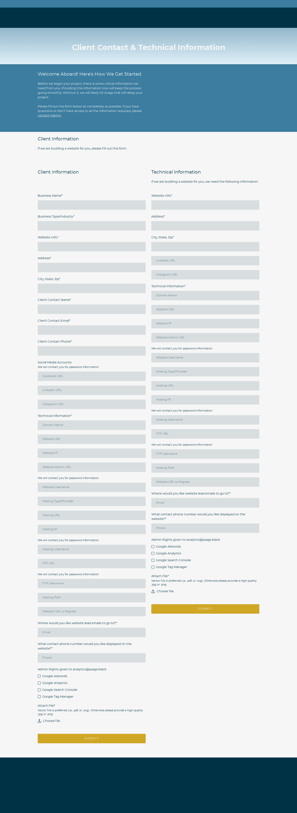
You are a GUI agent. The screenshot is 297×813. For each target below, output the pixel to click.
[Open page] (55, 14)
